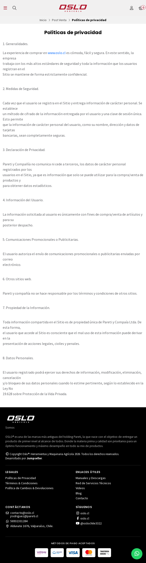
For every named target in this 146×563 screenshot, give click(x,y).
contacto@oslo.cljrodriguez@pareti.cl (21, 514)
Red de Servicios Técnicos (93, 483)
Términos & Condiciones (21, 483)
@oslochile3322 (89, 523)
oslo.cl (82, 513)
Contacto (82, 498)
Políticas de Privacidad (20, 478)
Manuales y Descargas (91, 478)
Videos (80, 488)
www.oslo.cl (57, 52)
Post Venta (59, 20)
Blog (79, 493)
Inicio (43, 20)
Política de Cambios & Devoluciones (29, 488)
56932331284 (16, 521)
